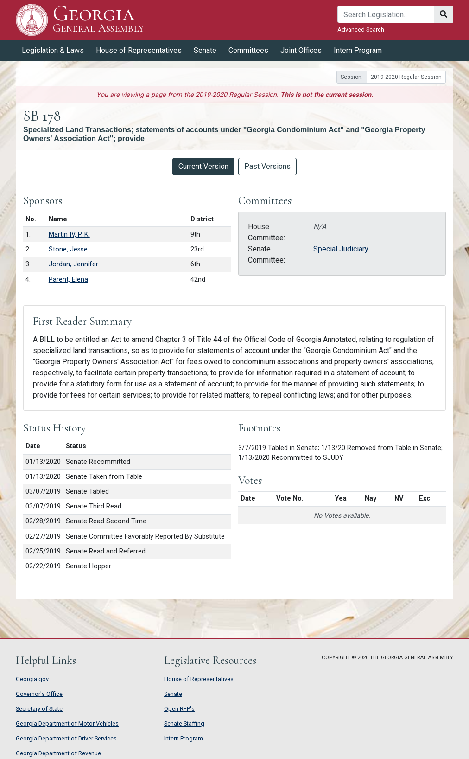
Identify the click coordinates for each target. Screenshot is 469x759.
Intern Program (358, 50)
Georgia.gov (32, 678)
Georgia (98, 20)
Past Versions (267, 166)
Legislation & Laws (53, 50)
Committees (248, 50)
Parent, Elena (68, 279)
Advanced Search (360, 29)
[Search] (385, 14)
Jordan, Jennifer (73, 264)
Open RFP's (179, 708)
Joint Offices (301, 50)
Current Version (203, 166)
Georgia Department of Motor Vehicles (67, 723)
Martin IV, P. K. (69, 234)
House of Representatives (139, 50)
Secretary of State (39, 708)
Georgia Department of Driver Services (66, 738)
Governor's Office (39, 693)
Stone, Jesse (68, 249)
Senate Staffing (184, 723)
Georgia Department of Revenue (58, 753)
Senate (205, 50)
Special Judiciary (340, 248)
